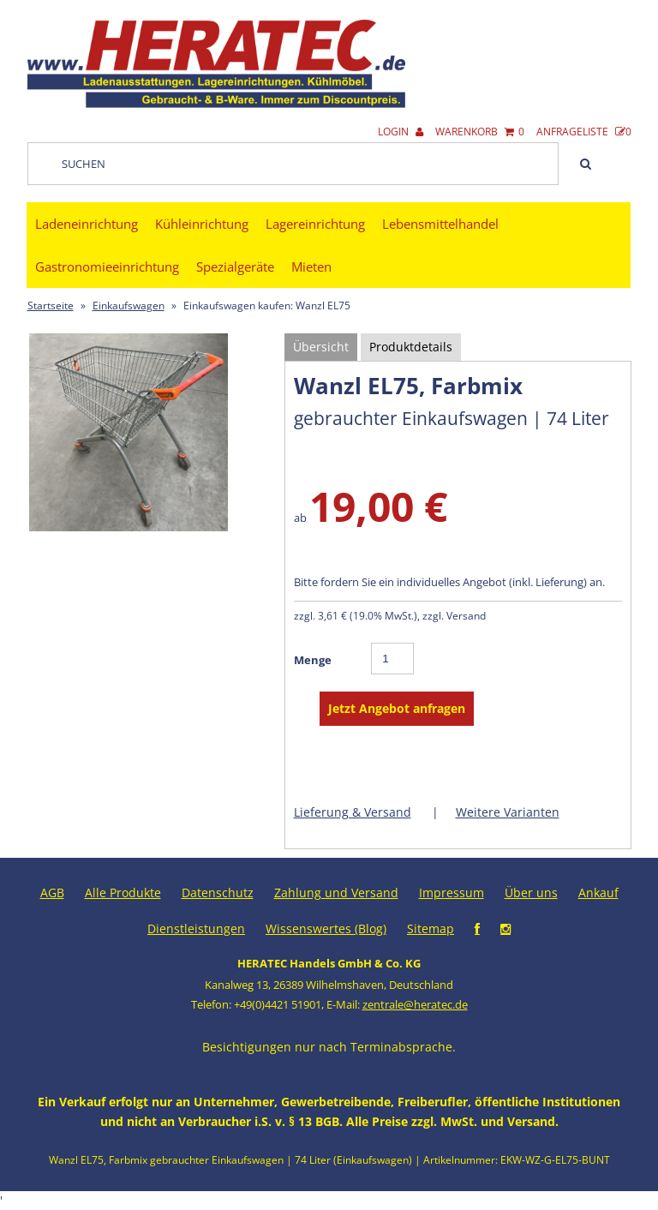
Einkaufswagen (128, 305)
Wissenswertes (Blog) (326, 928)
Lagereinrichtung (315, 223)
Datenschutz (218, 892)
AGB (52, 892)
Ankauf (598, 892)
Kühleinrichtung (201, 223)
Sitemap (430, 928)
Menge (313, 660)
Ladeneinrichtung (86, 223)
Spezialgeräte (235, 266)
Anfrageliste (583, 131)
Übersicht (321, 346)
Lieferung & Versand (352, 812)
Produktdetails (410, 346)
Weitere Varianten (507, 812)
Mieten (311, 266)
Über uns (531, 892)
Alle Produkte (123, 892)
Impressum (451, 892)
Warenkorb (479, 131)
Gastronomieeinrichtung (107, 266)
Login (400, 131)
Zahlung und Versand (336, 892)
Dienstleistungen (196, 928)
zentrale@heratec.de (415, 1004)
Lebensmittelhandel (440, 223)
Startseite (50, 305)
